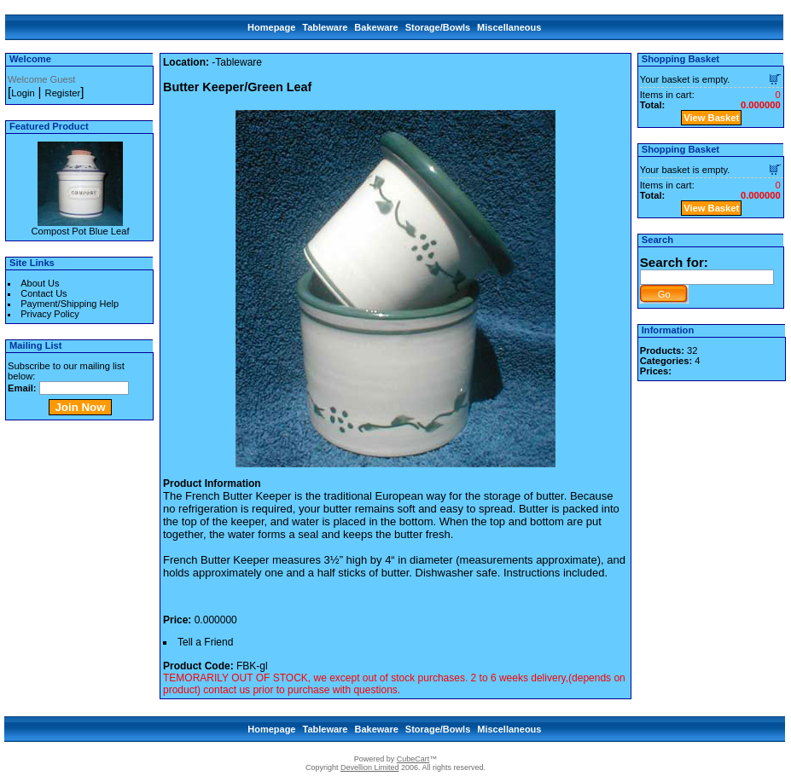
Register (63, 93)
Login (22, 93)
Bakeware (376, 27)
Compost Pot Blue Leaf (80, 231)
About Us (39, 283)
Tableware (324, 27)
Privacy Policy (49, 314)
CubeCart (413, 759)
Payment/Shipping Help (69, 303)
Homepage (271, 27)
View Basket (711, 118)
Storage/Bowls (437, 27)
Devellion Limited (369, 767)
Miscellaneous (509, 27)
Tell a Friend (205, 642)
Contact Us (43, 293)
